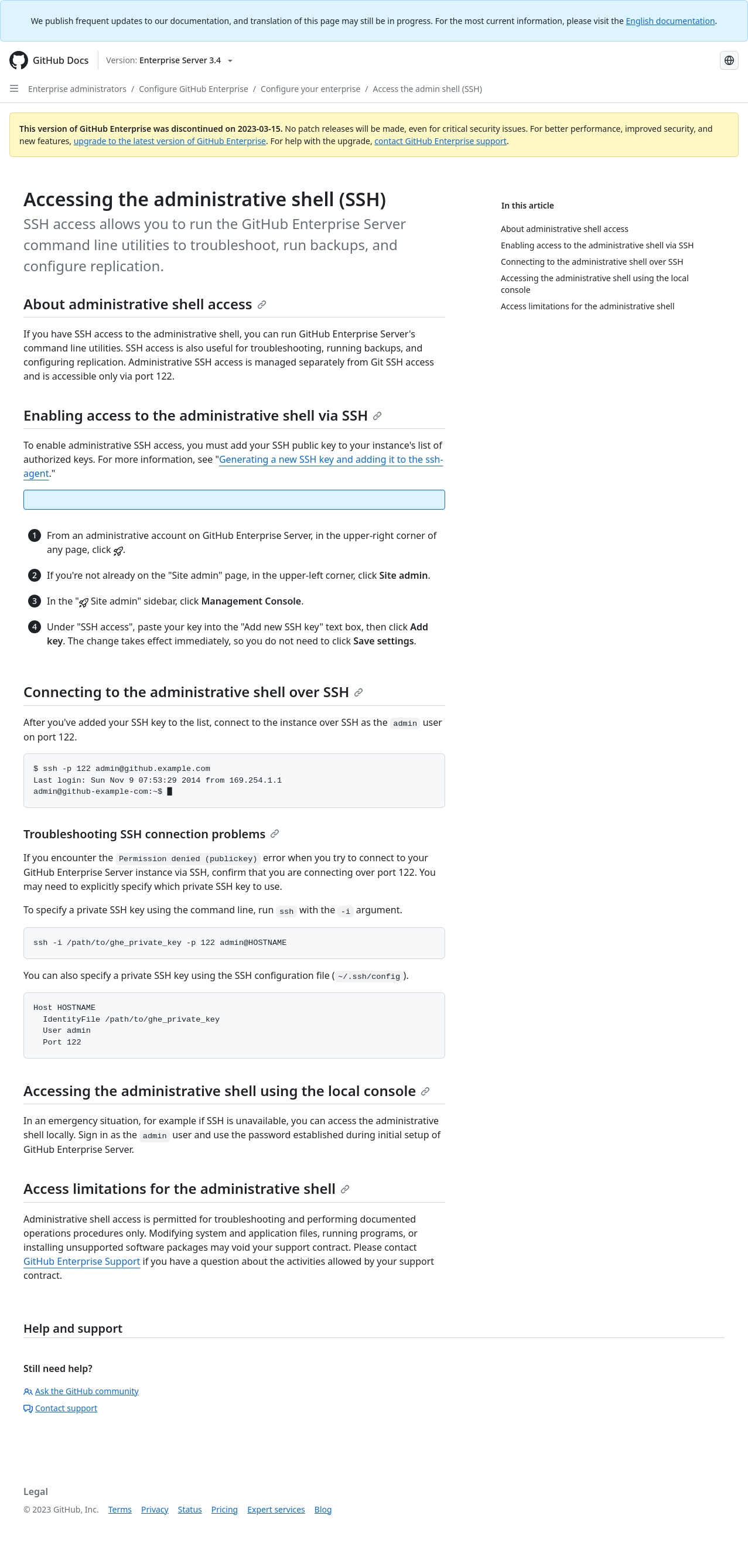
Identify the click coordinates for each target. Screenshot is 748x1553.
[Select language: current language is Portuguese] (729, 60)
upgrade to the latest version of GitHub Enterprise (170, 140)
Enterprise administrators (77, 88)
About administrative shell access (145, 303)
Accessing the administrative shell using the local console (226, 1090)
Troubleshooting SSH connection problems (151, 834)
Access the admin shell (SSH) (427, 88)
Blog (323, 1509)
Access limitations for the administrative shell (186, 1188)
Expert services (276, 1509)
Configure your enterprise (310, 88)
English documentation (670, 20)
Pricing (224, 1509)
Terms (120, 1509)
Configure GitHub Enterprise (193, 88)
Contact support (60, 1408)
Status (190, 1509)
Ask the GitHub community (81, 1391)
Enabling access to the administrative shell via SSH (202, 415)
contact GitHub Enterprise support (440, 140)
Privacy (155, 1509)
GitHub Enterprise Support (81, 1261)
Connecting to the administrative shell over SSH (193, 691)
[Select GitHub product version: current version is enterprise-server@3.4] (169, 60)
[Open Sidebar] (14, 88)
